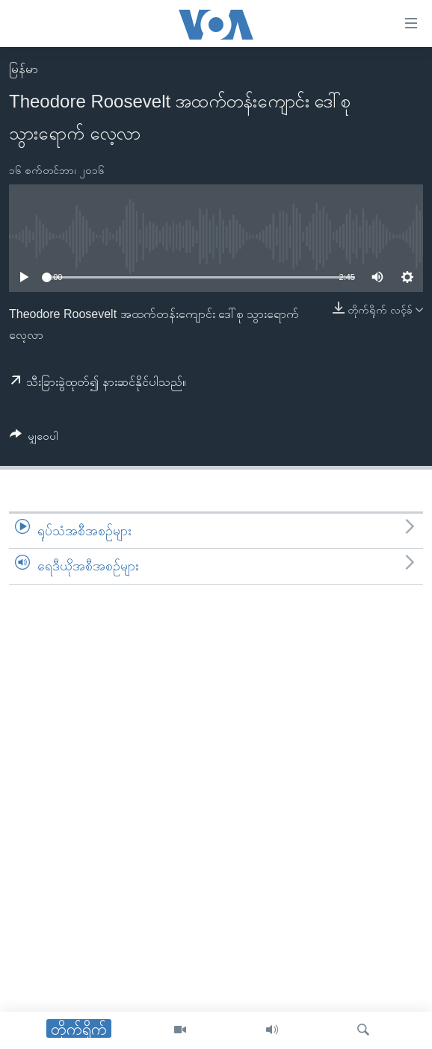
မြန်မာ (23, 69)
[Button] (34, 438)
